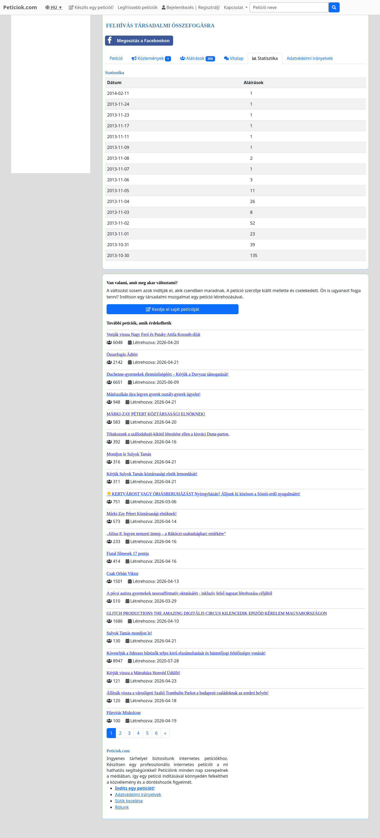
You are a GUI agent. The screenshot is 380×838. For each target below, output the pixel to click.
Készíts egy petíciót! (91, 7)
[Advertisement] (50, 94)
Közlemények (151, 58)
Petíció (116, 58)
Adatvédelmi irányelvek (310, 58)
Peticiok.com (20, 7)
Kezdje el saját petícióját (172, 309)
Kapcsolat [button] (234, 7)
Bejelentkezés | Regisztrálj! (191, 7)
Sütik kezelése (129, 801)
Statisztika (265, 58)
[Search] (289, 7)
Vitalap (234, 58)
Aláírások (197, 58)
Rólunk (122, 807)
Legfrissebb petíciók (137, 7)
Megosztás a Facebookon (137, 40)
